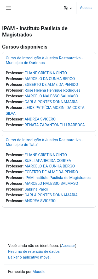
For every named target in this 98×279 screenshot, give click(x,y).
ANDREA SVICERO (40, 119)
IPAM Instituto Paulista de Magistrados (58, 177)
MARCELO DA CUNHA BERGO (50, 78)
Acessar (87, 7)
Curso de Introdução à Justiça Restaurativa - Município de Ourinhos (44, 60)
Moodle (39, 271)
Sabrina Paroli (36, 189)
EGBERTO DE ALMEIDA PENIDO (51, 84)
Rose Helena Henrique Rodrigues (52, 90)
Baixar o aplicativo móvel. (29, 257)
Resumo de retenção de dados (34, 251)
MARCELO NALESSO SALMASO (51, 96)
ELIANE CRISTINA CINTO (46, 73)
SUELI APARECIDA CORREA (48, 160)
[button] (68, 8)
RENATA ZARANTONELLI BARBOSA (55, 125)
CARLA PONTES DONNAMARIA (51, 101)
